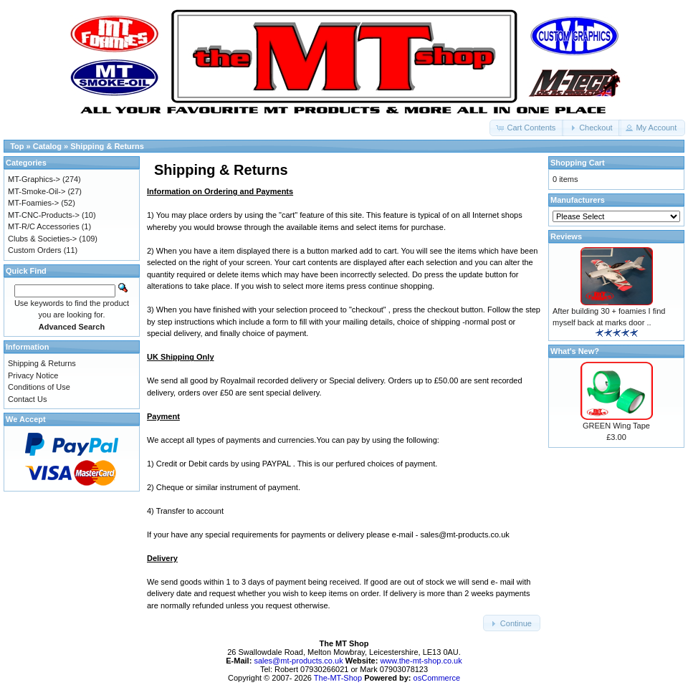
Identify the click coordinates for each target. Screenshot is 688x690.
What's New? (574, 351)
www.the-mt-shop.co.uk (421, 660)
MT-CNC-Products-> (44, 215)
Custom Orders (35, 250)
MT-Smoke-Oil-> (36, 191)
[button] (526, 128)
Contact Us (27, 399)
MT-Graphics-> (34, 179)
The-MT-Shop (338, 678)
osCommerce (437, 678)
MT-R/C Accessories (44, 226)
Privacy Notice (33, 375)
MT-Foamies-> (33, 202)
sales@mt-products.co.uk (299, 660)
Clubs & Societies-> (42, 238)
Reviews (566, 236)
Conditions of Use (39, 387)
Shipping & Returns (42, 363)
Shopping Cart (577, 162)
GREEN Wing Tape (616, 425)
